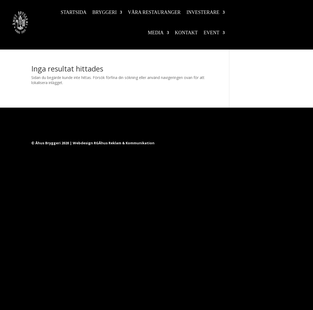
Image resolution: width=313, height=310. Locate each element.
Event (211, 32)
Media (156, 32)
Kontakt (186, 32)
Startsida (74, 12)
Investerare (203, 12)
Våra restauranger (154, 12)
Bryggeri (104, 12)
